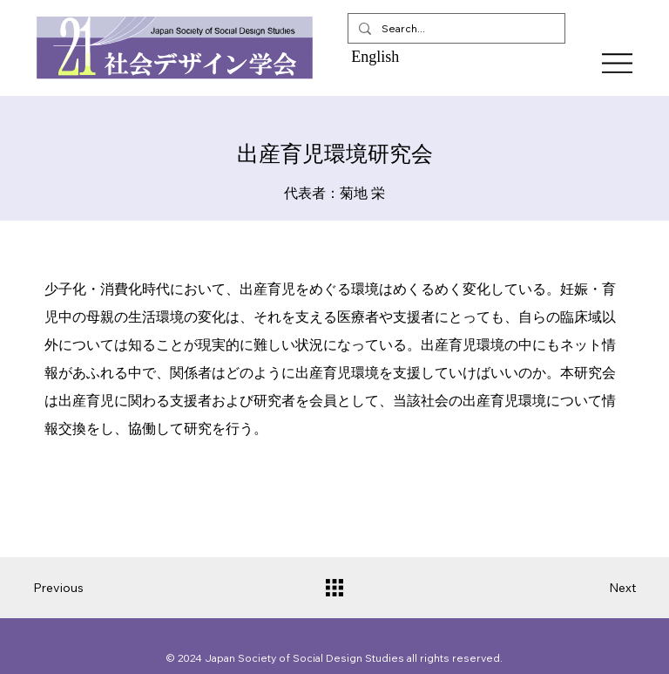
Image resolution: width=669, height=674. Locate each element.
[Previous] (68, 587)
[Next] (601, 587)
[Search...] (455, 28)
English (375, 56)
